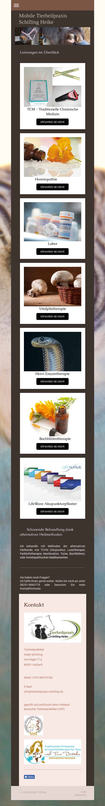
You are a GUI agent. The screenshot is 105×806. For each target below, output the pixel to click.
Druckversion (28, 791)
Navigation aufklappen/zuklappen (52, 5)
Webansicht (80, 794)
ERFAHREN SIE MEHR (52, 121)
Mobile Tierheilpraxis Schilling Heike (43, 18)
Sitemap (42, 791)
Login (83, 791)
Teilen (29, 777)
